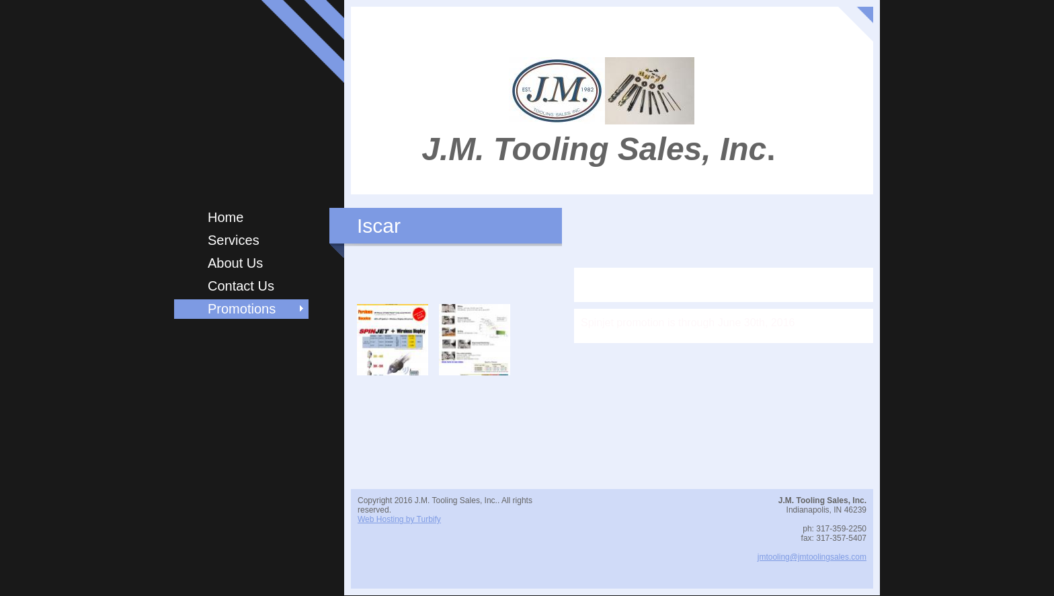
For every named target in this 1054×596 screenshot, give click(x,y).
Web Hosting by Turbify (399, 519)
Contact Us (241, 285)
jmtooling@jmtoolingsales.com (812, 557)
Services (233, 240)
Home (225, 217)
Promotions (242, 308)
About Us (235, 263)
